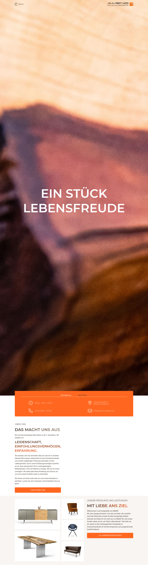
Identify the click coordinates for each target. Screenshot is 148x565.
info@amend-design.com (104, 411)
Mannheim (82, 395)
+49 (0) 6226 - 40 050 (42, 411)
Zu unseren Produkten (110, 535)
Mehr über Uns (38, 490)
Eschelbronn (66, 395)
